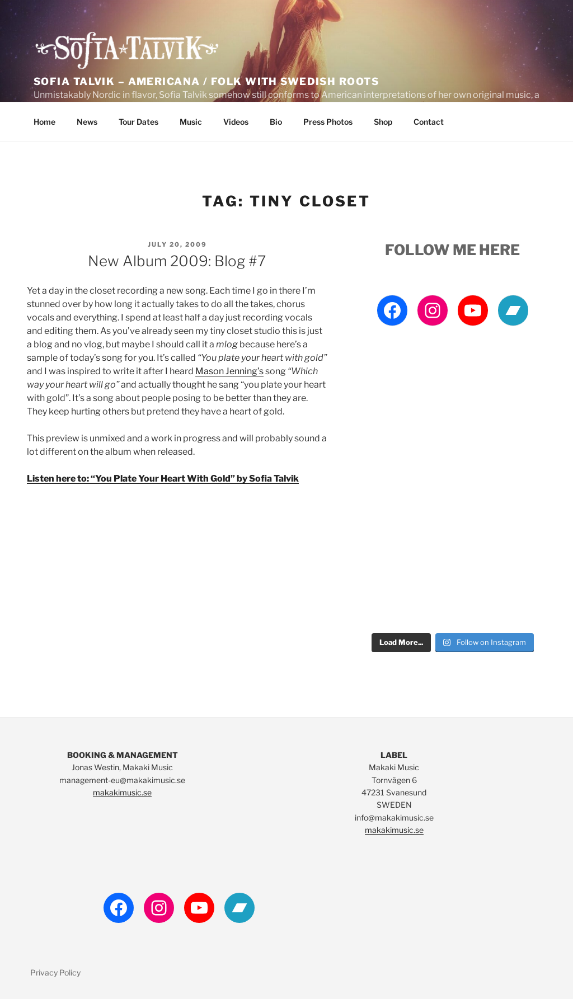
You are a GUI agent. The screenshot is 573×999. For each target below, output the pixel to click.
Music (191, 121)
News (87, 121)
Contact (429, 121)
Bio (276, 121)
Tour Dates (138, 121)
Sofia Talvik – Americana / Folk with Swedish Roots (206, 81)
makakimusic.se (122, 792)
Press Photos (328, 121)
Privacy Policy (55, 972)
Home (44, 121)
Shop (383, 121)
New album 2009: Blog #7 (177, 261)
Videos (235, 121)
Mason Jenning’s (229, 371)
